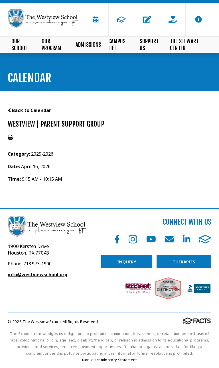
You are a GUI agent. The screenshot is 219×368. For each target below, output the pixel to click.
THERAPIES (184, 262)
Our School (19, 45)
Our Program (51, 45)
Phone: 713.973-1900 (30, 264)
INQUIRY (126, 262)
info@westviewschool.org (37, 274)
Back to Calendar (29, 110)
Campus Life (116, 45)
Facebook (117, 239)
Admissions (88, 44)
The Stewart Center (184, 45)
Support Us (149, 45)
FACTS (205, 239)
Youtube (151, 239)
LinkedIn (186, 239)
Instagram (133, 239)
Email (169, 239)
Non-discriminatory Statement (109, 359)
